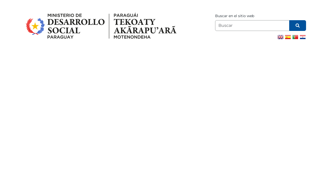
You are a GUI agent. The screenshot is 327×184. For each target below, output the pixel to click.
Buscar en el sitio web (234, 16)
